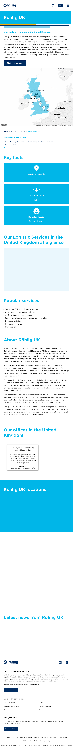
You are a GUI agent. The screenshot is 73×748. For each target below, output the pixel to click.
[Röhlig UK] (36, 97)
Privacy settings (45, 741)
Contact (36, 741)
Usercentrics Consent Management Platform (23, 468)
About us (42, 710)
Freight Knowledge (45, 706)
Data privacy (53, 737)
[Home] (10, 5)
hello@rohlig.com (34, 746)
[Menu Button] (67, 5)
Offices (41, 702)
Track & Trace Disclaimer (24, 737)
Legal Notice (63, 737)
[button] (53, 5)
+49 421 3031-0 (23, 746)
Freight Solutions (9, 702)
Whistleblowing (27, 741)
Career (6, 710)
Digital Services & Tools (11, 706)
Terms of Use (10, 737)
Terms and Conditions (40, 737)
